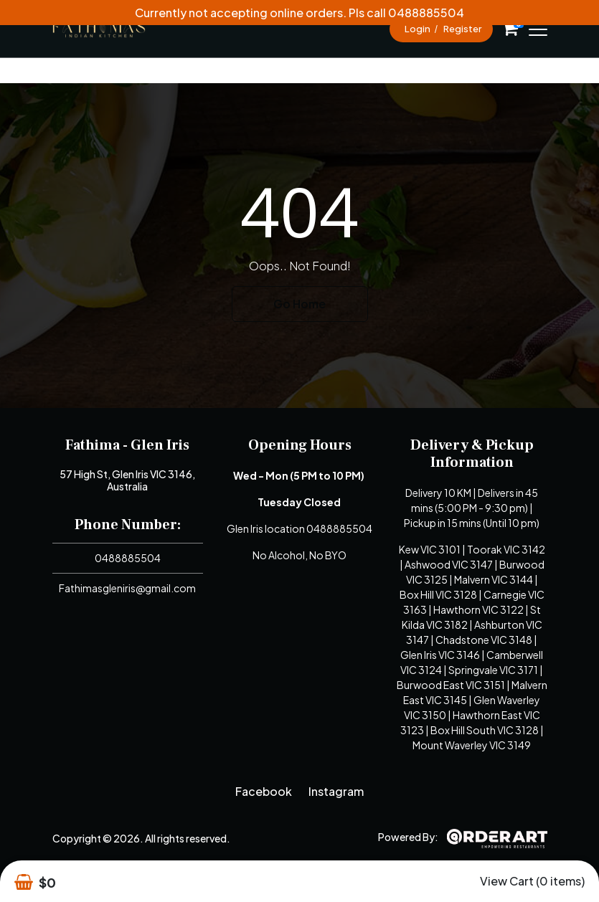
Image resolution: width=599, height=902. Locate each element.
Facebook (263, 791)
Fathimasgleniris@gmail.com (127, 587)
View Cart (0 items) (532, 880)
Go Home (299, 303)
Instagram (336, 791)
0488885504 (128, 557)
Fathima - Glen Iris (127, 445)
